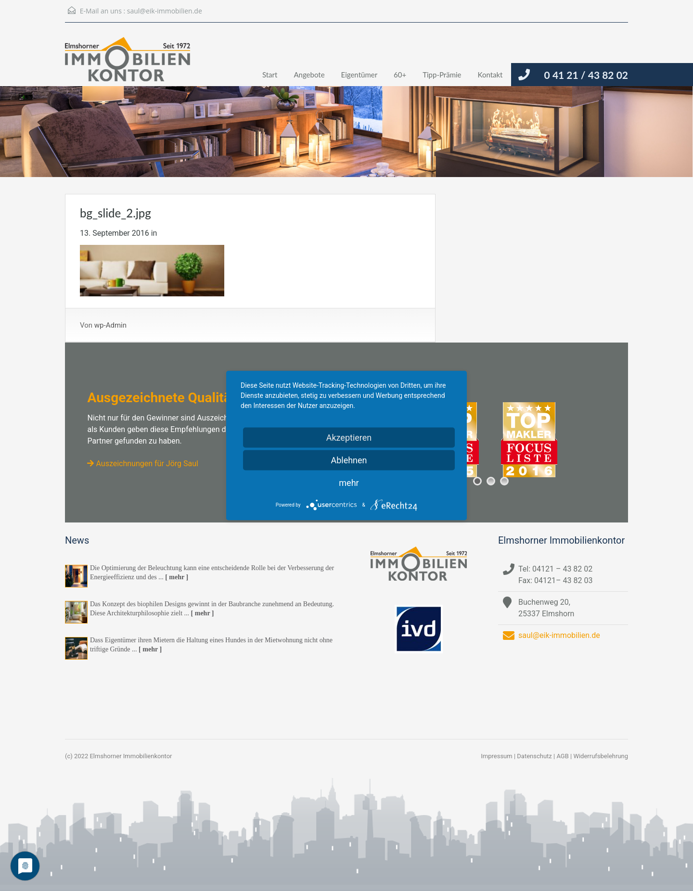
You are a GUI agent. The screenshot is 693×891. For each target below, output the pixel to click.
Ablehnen (349, 460)
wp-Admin (110, 325)
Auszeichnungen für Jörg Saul (142, 463)
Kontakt (490, 74)
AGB (562, 756)
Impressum (496, 756)
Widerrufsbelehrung (600, 756)
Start (269, 74)
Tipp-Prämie (442, 74)
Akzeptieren (349, 438)
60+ (400, 74)
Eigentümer (359, 74)
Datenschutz (534, 756)
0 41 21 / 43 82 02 (586, 75)
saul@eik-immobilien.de (164, 10)
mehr (349, 483)
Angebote (309, 74)
